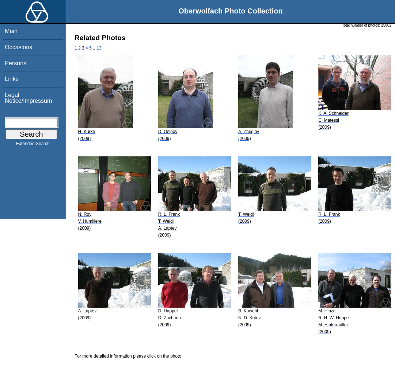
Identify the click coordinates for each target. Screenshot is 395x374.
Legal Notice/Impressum (28, 98)
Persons (15, 63)
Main (11, 31)
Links (11, 79)
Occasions (18, 47)
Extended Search (33, 145)
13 (98, 48)
